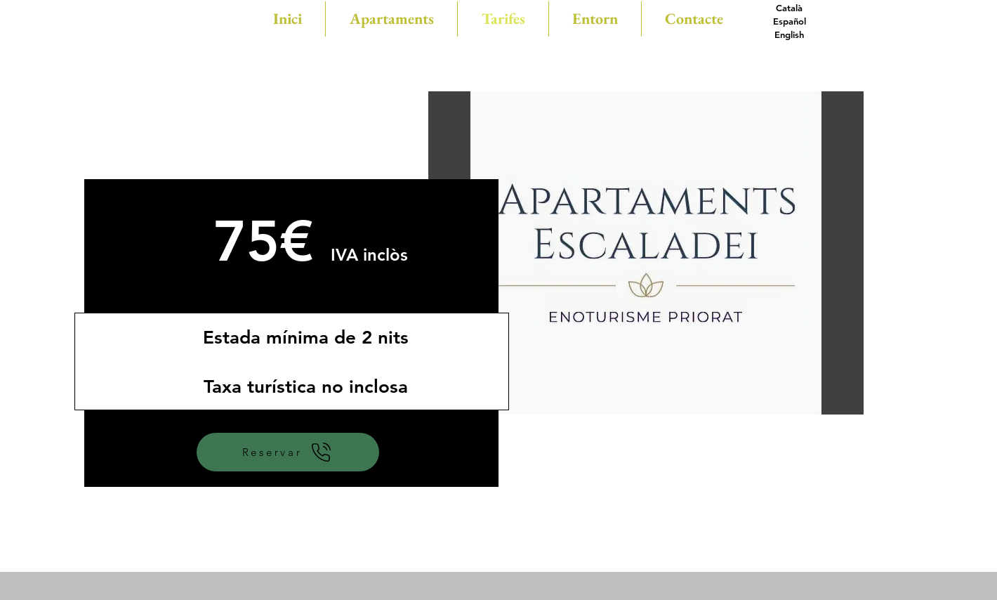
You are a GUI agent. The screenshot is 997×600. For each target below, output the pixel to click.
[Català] (789, 8)
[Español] (789, 21)
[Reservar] (288, 452)
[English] (789, 34)
